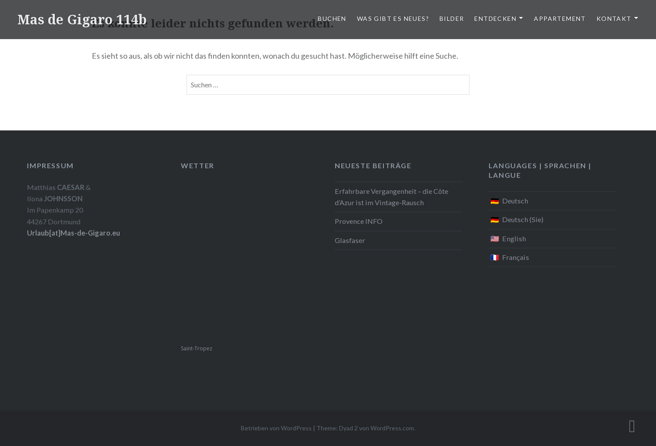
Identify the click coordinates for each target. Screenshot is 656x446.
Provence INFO (359, 221)
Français (515, 257)
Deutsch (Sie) (522, 219)
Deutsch (515, 200)
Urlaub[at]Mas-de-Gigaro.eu (73, 233)
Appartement (560, 18)
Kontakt (614, 18)
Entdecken (495, 18)
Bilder (452, 18)
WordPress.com (392, 428)
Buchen (332, 18)
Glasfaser (350, 240)
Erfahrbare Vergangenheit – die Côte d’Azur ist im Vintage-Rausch (391, 196)
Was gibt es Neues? (393, 18)
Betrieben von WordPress (276, 428)
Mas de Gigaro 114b (82, 19)
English (514, 238)
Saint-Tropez (196, 348)
